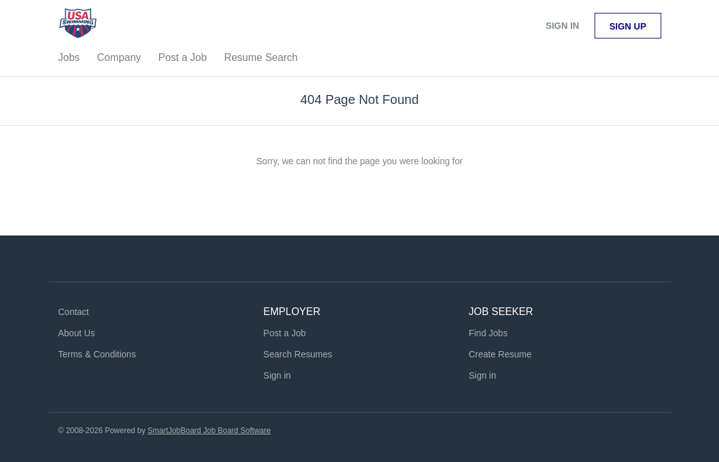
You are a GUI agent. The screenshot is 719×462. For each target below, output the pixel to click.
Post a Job (285, 333)
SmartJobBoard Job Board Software (209, 430)
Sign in (562, 26)
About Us (77, 333)
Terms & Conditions (97, 354)
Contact (73, 312)
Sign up (628, 26)
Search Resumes (298, 354)
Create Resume (500, 354)
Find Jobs (488, 333)
